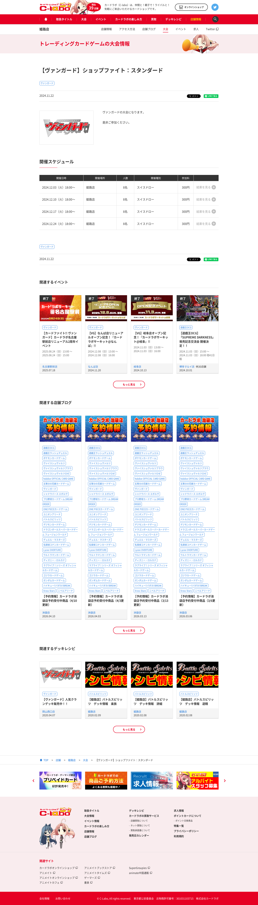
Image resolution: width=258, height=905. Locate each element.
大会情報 (89, 815)
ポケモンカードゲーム (54, 458)
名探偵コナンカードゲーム (56, 544)
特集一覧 (179, 825)
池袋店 (46, 612)
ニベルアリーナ (65, 590)
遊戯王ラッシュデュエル (55, 453)
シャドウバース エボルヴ (55, 494)
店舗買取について (139, 820)
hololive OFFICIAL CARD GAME (58, 478)
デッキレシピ (173, 19)
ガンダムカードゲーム (54, 580)
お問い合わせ (62, 898)
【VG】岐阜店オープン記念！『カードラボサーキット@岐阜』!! (151, 337)
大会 (84, 19)
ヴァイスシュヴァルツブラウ (57, 468)
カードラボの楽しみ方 (128, 19)
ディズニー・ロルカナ (54, 560)
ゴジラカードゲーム (53, 575)
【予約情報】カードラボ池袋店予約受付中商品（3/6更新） (197, 600)
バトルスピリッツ (52, 519)
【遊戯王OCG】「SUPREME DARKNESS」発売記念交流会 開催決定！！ (197, 339)
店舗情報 (195, 19)
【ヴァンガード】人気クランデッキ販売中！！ (59, 701)
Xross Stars (49, 590)
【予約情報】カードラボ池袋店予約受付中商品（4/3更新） (106, 600)
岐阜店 (137, 366)
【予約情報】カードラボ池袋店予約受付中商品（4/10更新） (59, 600)
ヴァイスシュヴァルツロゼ (56, 473)
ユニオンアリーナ (52, 514)
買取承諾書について (140, 830)
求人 (196, 29)
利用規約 (179, 836)
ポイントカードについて (187, 815)
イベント (100, 19)
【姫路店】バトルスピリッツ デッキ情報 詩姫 (151, 701)
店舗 (58, 760)
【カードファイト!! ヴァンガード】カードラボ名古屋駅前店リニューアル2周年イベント (60, 339)
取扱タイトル (64, 19)
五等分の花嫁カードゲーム (56, 483)
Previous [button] (33, 781)
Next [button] (224, 781)
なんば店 (93, 366)
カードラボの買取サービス (144, 815)
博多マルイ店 (187, 366)
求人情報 (179, 810)
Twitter (210, 29)
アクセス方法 (127, 29)
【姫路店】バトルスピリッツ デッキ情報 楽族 (105, 701)
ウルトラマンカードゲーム (56, 555)
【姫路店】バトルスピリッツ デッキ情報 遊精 (196, 701)
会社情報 (44, 898)
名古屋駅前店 (49, 366)
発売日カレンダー (139, 835)
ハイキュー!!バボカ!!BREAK (56, 585)
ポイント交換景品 (184, 820)
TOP (46, 760)
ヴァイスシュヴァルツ (54, 463)
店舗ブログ (149, 29)
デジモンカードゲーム (54, 524)
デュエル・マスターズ (54, 539)
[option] (60, 781)
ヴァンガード (46, 83)
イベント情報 (91, 821)
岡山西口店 (48, 711)
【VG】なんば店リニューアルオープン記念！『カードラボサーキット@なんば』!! (105, 339)
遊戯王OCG (185, 327)
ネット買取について (140, 825)
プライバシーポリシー (186, 831)
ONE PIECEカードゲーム (55, 509)
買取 (153, 19)
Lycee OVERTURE (52, 550)
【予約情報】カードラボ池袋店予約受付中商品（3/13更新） (151, 600)
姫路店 (44, 29)
